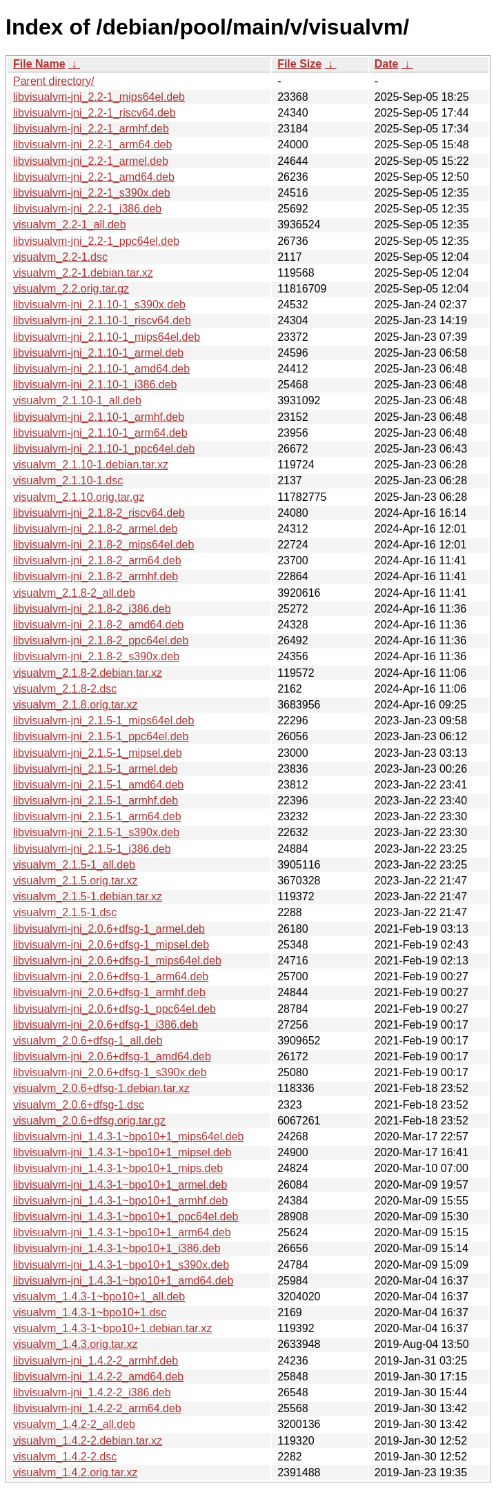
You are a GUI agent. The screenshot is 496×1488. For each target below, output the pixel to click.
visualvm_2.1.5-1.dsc (65, 912)
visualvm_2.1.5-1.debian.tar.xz (87, 896)
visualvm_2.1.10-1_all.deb (77, 400)
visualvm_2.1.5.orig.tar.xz (75, 880)
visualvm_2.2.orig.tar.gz (71, 289)
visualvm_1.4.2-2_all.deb (74, 1424)
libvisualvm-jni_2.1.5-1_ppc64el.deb (100, 736)
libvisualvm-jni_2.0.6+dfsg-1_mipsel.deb (111, 945)
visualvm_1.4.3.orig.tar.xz (75, 1344)
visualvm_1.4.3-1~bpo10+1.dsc (89, 1312)
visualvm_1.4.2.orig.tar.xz (75, 1472)
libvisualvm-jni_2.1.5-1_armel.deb (95, 769)
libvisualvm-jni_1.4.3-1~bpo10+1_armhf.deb (120, 1201)
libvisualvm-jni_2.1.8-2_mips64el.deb (103, 544)
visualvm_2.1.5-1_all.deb (74, 865)
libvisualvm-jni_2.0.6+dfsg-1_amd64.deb (112, 1056)
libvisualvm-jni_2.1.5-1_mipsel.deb (97, 753)
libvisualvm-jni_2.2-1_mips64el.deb (99, 97)
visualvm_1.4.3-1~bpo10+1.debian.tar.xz (112, 1328)
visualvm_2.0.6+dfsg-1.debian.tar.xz (101, 1088)
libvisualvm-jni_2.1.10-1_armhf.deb (98, 417)
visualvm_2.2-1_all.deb (69, 224)
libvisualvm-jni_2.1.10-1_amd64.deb (101, 369)
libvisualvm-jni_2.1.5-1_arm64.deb (97, 816)
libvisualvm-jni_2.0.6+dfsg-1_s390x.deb (110, 1072)
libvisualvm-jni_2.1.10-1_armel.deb (98, 353)
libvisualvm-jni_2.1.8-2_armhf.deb (95, 576)
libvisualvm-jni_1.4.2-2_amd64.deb (98, 1376)
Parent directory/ (53, 81)
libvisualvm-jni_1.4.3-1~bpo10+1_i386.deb (117, 1248)
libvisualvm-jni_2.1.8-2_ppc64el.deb (100, 640)
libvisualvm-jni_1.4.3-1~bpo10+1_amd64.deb (123, 1281)
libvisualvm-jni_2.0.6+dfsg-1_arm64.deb (110, 976)
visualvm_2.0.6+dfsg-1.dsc (78, 1105)
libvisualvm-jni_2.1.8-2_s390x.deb (96, 656)
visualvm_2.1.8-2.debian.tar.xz (87, 673)
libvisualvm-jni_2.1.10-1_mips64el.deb (106, 337)
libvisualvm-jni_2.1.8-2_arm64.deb (97, 560)
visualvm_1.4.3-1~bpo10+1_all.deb (99, 1296)
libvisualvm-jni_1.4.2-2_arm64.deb (97, 1408)
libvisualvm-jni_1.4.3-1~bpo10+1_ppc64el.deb (125, 1216)
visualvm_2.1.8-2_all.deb (74, 593)
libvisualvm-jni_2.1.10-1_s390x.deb (99, 304)
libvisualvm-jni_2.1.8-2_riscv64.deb (99, 513)
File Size (299, 64)
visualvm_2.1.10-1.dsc (68, 480)
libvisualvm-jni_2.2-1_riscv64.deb (94, 113)
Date (387, 64)
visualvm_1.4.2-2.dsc (65, 1456)
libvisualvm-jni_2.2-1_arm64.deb (92, 144)
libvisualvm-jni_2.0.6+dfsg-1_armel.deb (109, 929)
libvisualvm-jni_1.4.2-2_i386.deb (92, 1392)
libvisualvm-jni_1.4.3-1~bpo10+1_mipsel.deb (122, 1152)
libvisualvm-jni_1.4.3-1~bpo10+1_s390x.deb (121, 1265)
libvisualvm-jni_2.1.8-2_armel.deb (95, 529)
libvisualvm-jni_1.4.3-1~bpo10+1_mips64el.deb (128, 1136)
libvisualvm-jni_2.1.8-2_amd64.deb (98, 625)
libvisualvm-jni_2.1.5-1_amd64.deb (98, 785)
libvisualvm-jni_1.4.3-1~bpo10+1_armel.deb (120, 1185)
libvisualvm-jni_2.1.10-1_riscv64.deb (102, 320)
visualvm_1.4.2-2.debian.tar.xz (87, 1441)
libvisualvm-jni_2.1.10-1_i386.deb (95, 384)
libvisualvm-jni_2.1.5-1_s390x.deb (96, 832)
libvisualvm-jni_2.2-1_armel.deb (90, 161)
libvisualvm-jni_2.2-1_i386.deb (87, 209)
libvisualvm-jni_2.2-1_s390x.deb (91, 193)
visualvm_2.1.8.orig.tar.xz (75, 705)
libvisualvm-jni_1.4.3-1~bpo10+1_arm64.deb (122, 1232)
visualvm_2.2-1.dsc (60, 257)
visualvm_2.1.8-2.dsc (65, 689)
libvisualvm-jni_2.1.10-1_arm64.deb (100, 433)
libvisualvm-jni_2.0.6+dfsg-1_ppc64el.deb (114, 1009)
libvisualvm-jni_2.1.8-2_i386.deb (92, 609)
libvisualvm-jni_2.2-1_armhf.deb (91, 129)
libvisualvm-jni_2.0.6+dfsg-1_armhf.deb (109, 992)
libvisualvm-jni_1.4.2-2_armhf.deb (95, 1361)
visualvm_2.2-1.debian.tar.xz (83, 273)
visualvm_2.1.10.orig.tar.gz (78, 497)
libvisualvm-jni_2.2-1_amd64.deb (94, 177)
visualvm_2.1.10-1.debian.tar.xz (90, 464)
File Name (39, 64)
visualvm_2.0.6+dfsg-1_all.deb (88, 1040)
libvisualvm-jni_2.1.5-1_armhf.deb (95, 800)
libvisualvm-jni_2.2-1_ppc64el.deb (96, 241)
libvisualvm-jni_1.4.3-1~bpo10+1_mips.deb (118, 1168)
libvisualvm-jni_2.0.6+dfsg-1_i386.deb (105, 1025)
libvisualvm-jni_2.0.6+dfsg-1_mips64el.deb (117, 960)
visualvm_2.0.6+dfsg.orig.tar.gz (89, 1121)
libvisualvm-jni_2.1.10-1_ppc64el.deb (104, 449)
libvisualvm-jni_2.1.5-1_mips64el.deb (103, 720)
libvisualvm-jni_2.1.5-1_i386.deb (92, 849)
